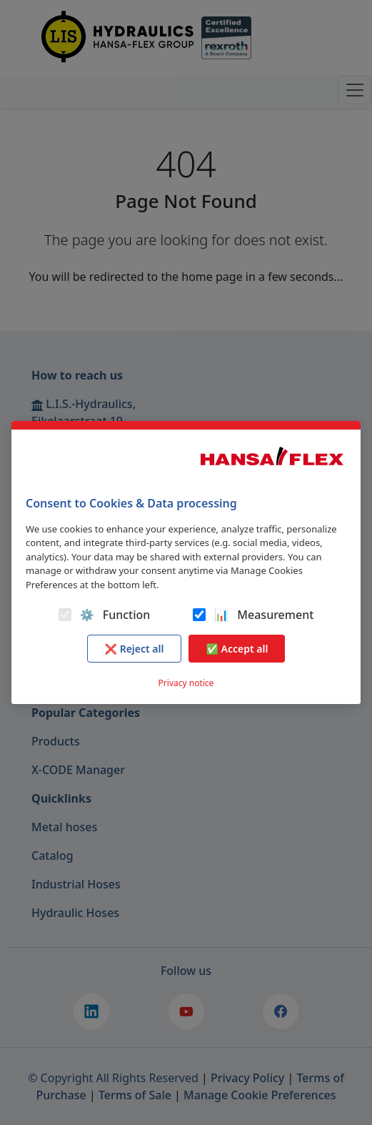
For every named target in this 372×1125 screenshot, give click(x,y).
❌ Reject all (134, 648)
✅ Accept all (237, 648)
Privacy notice (186, 683)
